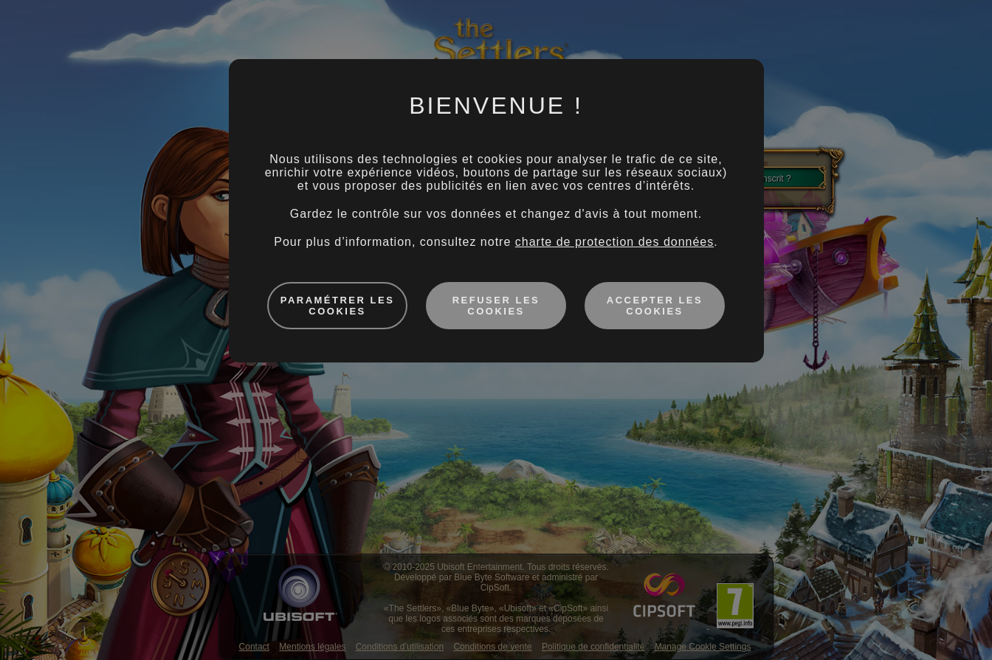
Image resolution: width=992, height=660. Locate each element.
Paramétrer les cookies (337, 306)
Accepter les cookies (655, 306)
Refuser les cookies (496, 306)
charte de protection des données (614, 242)
